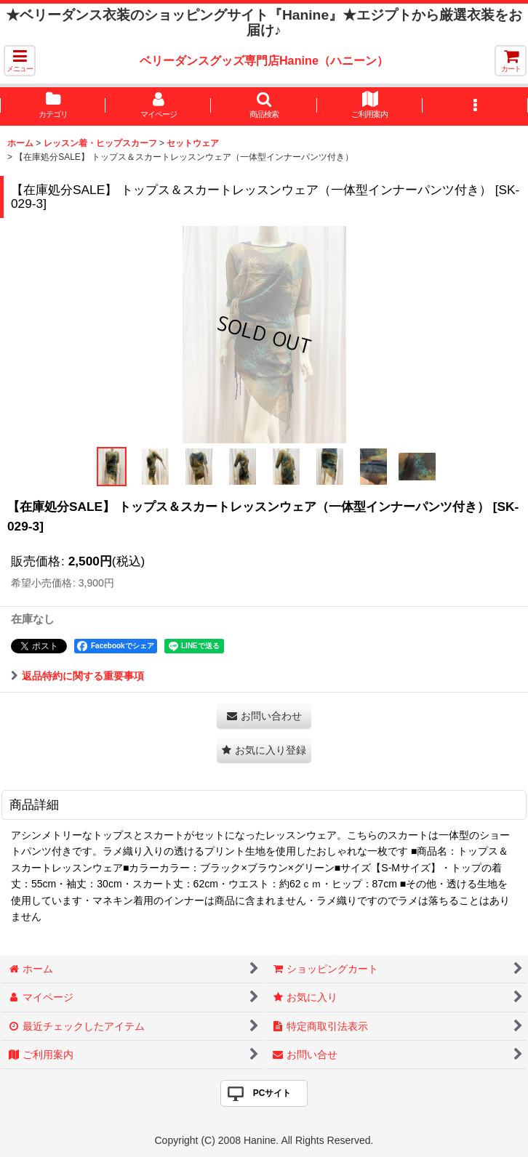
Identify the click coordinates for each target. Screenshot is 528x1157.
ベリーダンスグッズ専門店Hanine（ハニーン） (264, 60)
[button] (20, 60)
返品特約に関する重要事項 (77, 676)
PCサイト (272, 1093)
